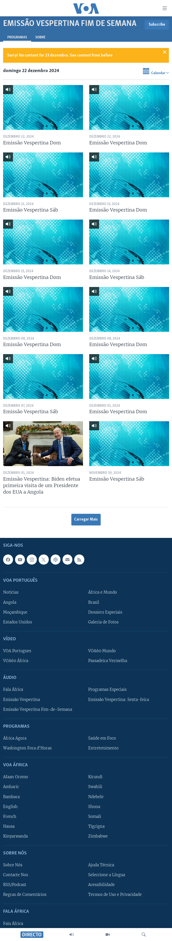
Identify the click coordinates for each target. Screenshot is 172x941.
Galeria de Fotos (103, 622)
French (9, 816)
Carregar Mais (86, 519)
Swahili (95, 787)
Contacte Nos (15, 875)
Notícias (10, 592)
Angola (9, 602)
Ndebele (96, 797)
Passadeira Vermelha (107, 660)
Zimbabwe (98, 836)
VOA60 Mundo (102, 651)
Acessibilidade (101, 884)
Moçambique (15, 612)
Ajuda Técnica (101, 865)
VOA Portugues (17, 651)
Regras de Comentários (24, 894)
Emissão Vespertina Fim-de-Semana (37, 709)
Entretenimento (103, 748)
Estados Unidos (17, 622)
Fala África (13, 689)
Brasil (93, 602)
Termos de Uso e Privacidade (115, 894)
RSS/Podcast (14, 884)
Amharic (11, 787)
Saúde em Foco (102, 738)
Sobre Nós (12, 865)
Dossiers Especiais (105, 612)
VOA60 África (15, 660)
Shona (94, 806)
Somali (94, 816)
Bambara (11, 797)
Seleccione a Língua (106, 875)
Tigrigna (96, 826)
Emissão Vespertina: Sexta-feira (118, 699)
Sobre (40, 37)
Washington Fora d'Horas (27, 748)
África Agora (14, 738)
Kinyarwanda (15, 836)
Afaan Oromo (15, 777)
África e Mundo (102, 592)
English (10, 806)
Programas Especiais (107, 689)
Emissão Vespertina (21, 699)
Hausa (9, 826)
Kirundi (95, 777)
